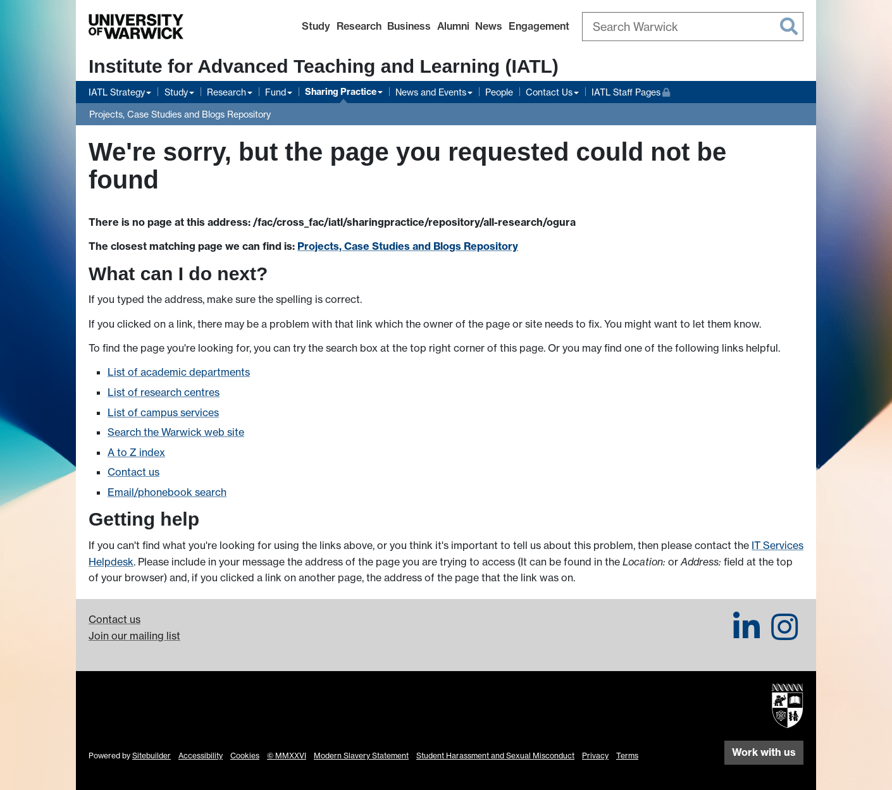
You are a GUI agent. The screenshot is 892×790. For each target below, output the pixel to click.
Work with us (764, 752)
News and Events (430, 92)
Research (359, 26)
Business (409, 26)
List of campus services (163, 412)
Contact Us (549, 92)
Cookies (244, 755)
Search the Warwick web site (176, 432)
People (499, 92)
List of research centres (164, 392)
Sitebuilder (151, 755)
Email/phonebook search (167, 492)
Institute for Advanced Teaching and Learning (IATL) (324, 66)
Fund (275, 92)
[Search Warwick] (692, 26)
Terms (627, 755)
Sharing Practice (340, 91)
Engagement (539, 26)
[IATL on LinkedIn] (746, 634)
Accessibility (200, 755)
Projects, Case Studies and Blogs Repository (180, 114)
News (488, 26)
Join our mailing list (134, 635)
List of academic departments (179, 372)
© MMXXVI (286, 755)
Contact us (133, 472)
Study (316, 26)
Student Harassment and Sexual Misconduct (495, 755)
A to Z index (136, 452)
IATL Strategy (117, 92)
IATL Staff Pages (631, 90)
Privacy (595, 755)
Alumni (453, 26)
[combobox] (692, 26)
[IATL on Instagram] (784, 634)
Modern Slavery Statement (361, 755)
